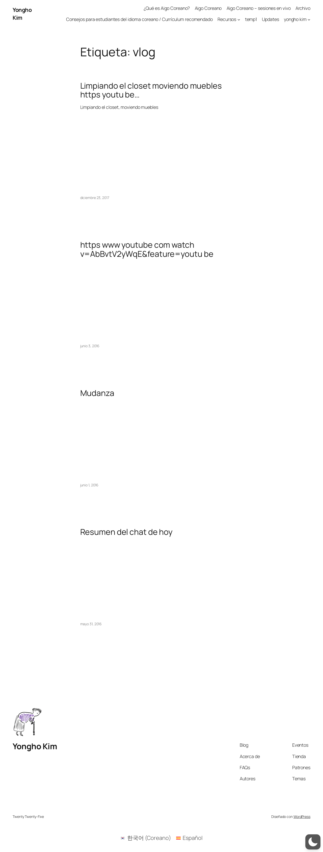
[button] (312, 841)
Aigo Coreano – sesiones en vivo (259, 8)
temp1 (251, 19)
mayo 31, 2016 (91, 623)
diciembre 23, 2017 (94, 197)
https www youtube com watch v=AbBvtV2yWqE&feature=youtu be (146, 249)
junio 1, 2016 (89, 485)
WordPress (301, 816)
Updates (270, 19)
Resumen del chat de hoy (126, 532)
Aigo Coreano (208, 8)
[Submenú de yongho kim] (309, 19)
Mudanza (97, 393)
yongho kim (295, 19)
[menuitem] (145, 838)
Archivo (302, 8)
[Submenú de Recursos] (238, 19)
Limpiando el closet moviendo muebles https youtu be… (151, 90)
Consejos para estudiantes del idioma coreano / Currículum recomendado (139, 19)
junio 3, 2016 (90, 345)
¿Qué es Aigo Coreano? (167, 8)
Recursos (227, 19)
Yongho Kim (22, 13)
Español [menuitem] (192, 838)
